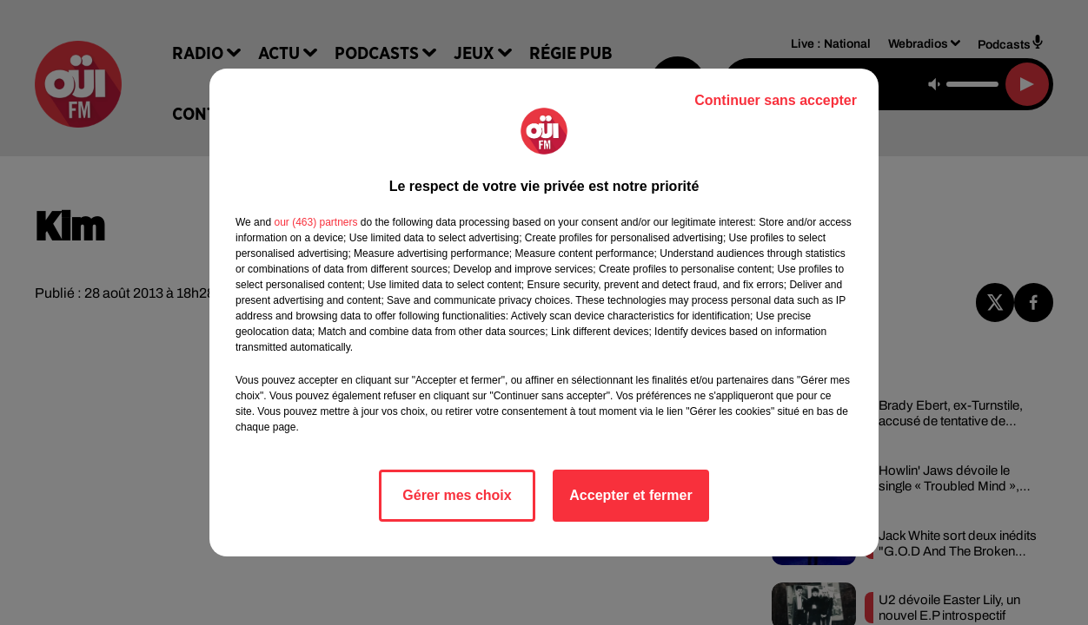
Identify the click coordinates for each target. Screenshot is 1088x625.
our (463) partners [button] (315, 222)
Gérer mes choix (456, 495)
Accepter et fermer (630, 495)
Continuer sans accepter (775, 100)
